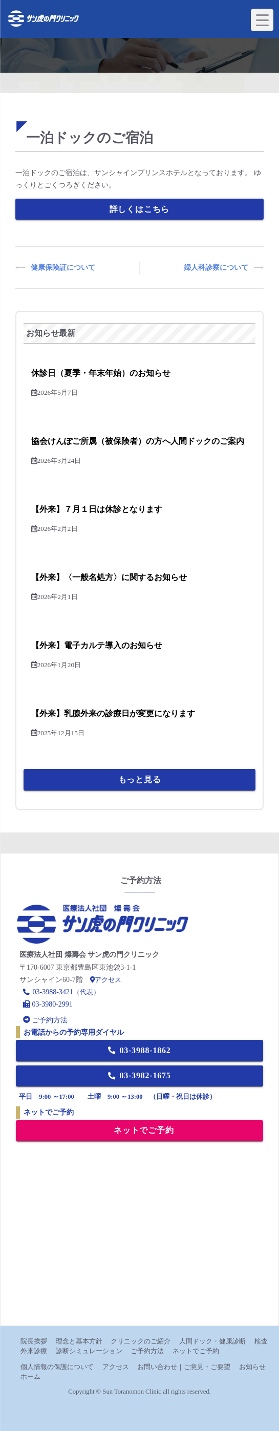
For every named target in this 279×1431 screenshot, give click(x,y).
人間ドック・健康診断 (212, 1341)
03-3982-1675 (139, 1075)
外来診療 (33, 1351)
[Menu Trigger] (262, 20)
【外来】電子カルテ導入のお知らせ (96, 645)
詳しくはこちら (140, 209)
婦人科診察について (216, 267)
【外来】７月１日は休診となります (96, 509)
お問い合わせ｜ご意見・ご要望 (183, 1367)
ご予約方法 (147, 1351)
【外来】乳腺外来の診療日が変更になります (113, 713)
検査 (261, 1341)
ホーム (30, 1376)
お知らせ (252, 1367)
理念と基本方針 (79, 1341)
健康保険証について (63, 267)
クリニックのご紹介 (140, 1341)
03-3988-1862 (139, 1050)
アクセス (105, 980)
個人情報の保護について (57, 1367)
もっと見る (139, 779)
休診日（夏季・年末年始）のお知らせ (100, 373)
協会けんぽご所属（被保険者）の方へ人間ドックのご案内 (137, 441)
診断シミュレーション (89, 1351)
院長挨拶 (33, 1341)
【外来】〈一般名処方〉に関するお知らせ (109, 577)
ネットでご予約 (143, 1130)
